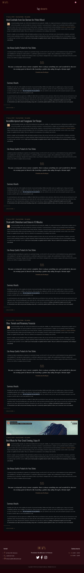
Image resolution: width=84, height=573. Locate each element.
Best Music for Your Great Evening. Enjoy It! (23, 444)
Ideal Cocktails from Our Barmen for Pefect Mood (25, 19)
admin (28, 17)
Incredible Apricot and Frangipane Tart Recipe (23, 121)
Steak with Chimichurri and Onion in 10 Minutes (24, 224)
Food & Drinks (19, 17)
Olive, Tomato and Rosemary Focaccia (20, 326)
